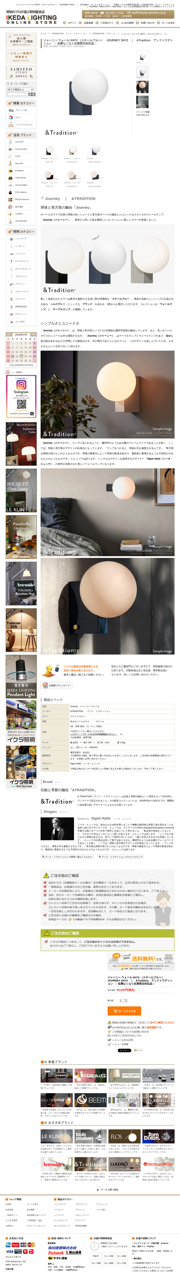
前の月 (9, 334)
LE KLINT (19, 142)
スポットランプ (22, 291)
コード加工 (20, 322)
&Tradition (19, 171)
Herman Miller (21, 185)
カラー (18, 117)
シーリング (20, 254)
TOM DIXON (20, 178)
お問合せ (9, 1226)
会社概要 (30, 1210)
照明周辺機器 (81, 1226)
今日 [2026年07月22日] (21, 365)
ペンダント (20, 246)
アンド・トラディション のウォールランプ (122, 857)
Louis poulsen (21, 149)
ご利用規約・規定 (34, 1220)
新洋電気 (19, 207)
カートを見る (32, 1204)
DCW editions (21, 192)
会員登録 (9, 1210)
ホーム (43, 33)
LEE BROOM (21, 221)
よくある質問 (11, 1220)
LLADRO (19, 214)
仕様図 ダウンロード (59, 685)
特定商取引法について (36, 1215)
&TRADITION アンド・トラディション (69, 33)
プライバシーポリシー (36, 1226)
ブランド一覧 (21, 110)
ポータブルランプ (23, 269)
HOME (8, 1204)
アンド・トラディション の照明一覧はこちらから (68, 857)
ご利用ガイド (11, 1215)
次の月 (34, 334)
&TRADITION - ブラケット (104, 33)
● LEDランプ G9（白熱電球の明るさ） (94, 734)
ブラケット (20, 284)
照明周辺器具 (21, 306)
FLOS (17, 156)
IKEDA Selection (22, 199)
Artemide (19, 163)
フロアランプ (21, 276)
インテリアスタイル (24, 124)
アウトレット (21, 314)
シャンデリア (21, 239)
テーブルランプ (22, 261)
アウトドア (20, 299)
